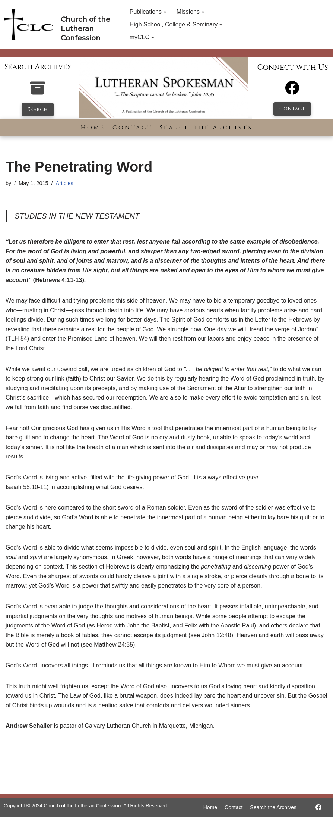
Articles (64, 183)
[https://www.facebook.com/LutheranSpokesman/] (318, 807)
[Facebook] (292, 91)
